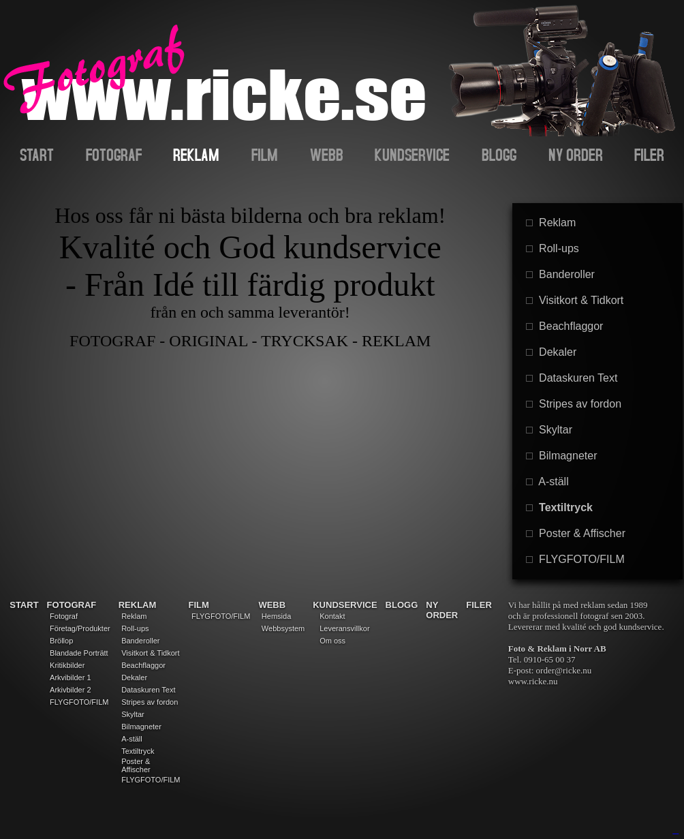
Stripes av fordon (573, 404)
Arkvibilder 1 (70, 677)
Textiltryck (559, 507)
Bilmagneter (561, 455)
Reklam (551, 222)
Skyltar (549, 430)
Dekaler (551, 352)
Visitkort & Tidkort (574, 300)
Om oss (332, 641)
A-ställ (547, 481)
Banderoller (560, 274)
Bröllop (61, 641)
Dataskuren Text (571, 378)
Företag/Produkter (80, 628)
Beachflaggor (564, 326)
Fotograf (64, 616)
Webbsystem (283, 628)
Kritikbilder (67, 665)
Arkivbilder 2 (70, 690)
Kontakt (332, 616)
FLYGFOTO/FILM (575, 559)
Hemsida (276, 616)
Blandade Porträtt (79, 653)
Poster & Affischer (575, 533)
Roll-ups (552, 248)
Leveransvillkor (344, 628)
